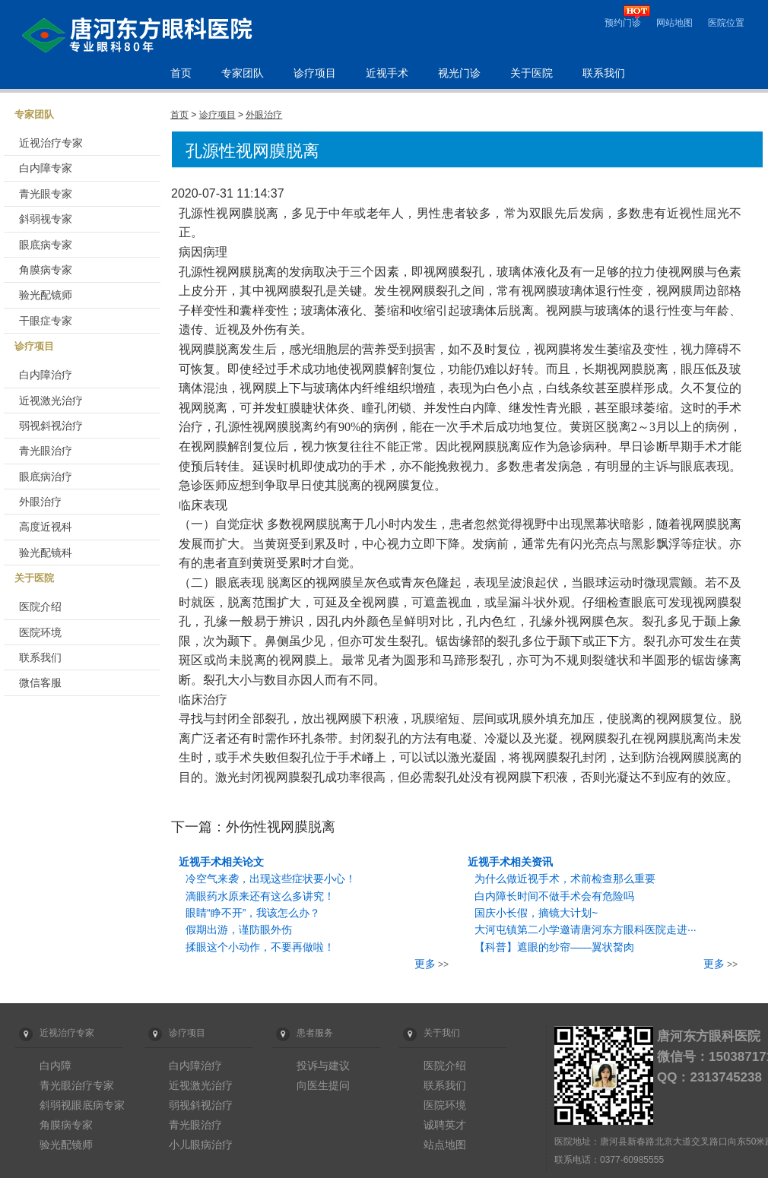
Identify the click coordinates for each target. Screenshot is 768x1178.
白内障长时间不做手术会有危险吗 (554, 896)
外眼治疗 (40, 502)
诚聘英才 (445, 1125)
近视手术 (387, 73)
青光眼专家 (45, 194)
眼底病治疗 (45, 476)
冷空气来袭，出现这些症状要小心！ (271, 878)
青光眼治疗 (45, 451)
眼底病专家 (45, 245)
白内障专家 (45, 168)
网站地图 (674, 22)
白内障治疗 (45, 375)
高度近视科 (45, 527)
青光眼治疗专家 (77, 1085)
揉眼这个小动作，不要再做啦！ (260, 947)
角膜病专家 (45, 270)
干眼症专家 (45, 321)
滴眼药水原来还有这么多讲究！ (260, 896)
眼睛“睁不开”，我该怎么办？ (253, 913)
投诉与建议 (323, 1065)
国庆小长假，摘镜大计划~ (536, 913)
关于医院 (531, 73)
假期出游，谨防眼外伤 (239, 929)
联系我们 (603, 73)
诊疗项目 (315, 73)
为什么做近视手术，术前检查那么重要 (564, 878)
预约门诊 (623, 22)
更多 (425, 964)
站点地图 (445, 1144)
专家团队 (242, 73)
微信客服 (40, 682)
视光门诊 (459, 73)
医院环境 (40, 632)
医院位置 (726, 22)
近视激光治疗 (51, 400)
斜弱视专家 (45, 219)
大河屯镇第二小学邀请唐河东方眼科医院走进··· (585, 929)
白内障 (55, 1065)
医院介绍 (40, 606)
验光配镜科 (45, 552)
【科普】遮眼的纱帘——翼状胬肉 (554, 947)
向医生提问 (323, 1085)
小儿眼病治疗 (201, 1144)
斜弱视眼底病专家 (82, 1105)
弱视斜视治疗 (51, 426)
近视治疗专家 (51, 143)
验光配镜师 (45, 295)
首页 (181, 73)
